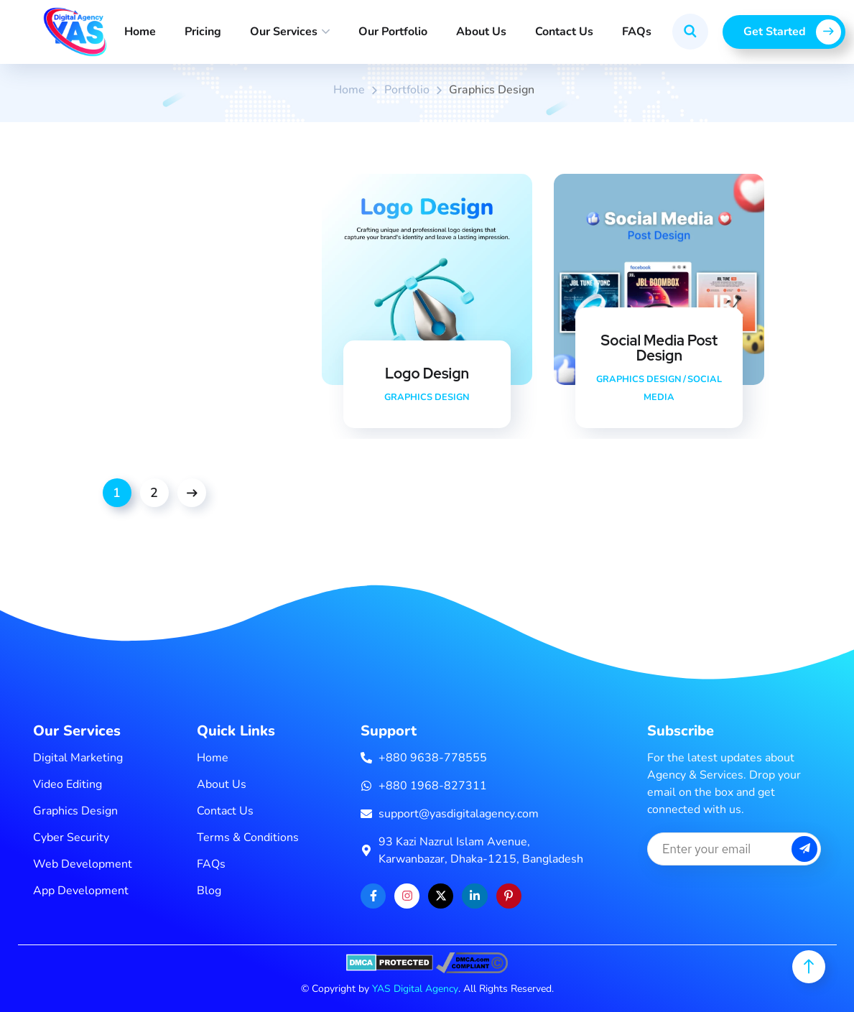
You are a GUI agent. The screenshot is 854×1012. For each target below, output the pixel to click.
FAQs (636, 32)
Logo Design (427, 373)
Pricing (203, 32)
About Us (481, 32)
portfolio (407, 90)
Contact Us (564, 32)
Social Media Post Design (659, 349)
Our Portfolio (392, 32)
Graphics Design (426, 397)
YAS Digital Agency (415, 988)
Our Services (283, 32)
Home (140, 32)
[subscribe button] (804, 848)
